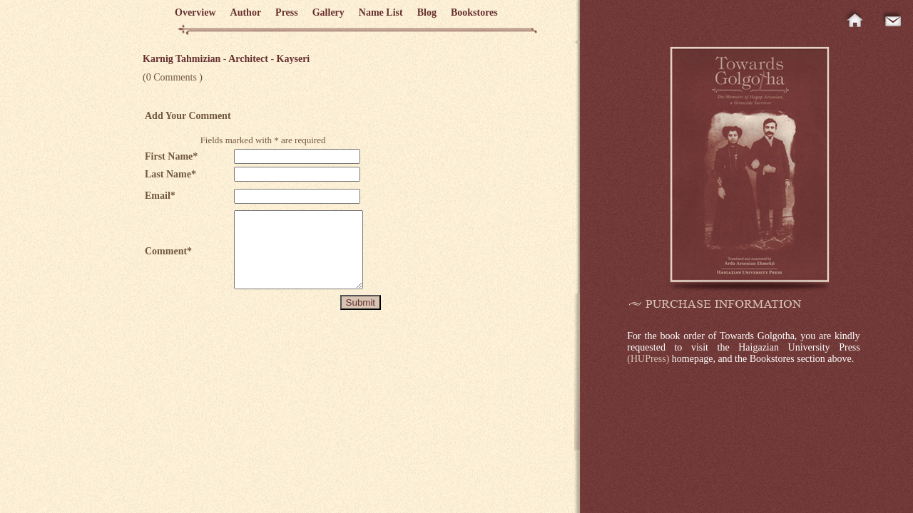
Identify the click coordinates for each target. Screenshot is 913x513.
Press (286, 12)
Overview (195, 12)
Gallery (328, 12)
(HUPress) (648, 358)
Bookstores (474, 12)
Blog (427, 12)
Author (246, 12)
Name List (381, 12)
